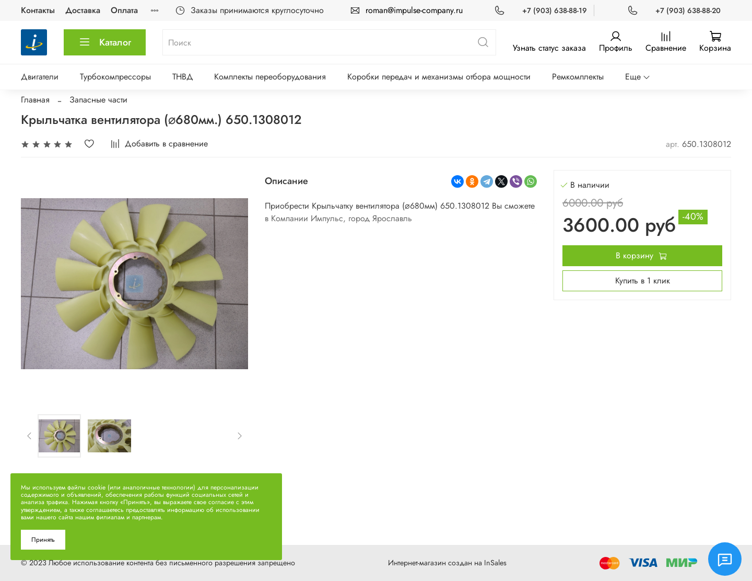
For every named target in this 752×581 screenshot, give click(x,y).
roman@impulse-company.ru (414, 10)
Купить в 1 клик (642, 281)
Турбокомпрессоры (115, 77)
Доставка (82, 10)
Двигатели (39, 77)
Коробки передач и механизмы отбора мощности (439, 77)
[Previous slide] (30, 435)
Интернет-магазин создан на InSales (447, 562)
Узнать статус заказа (549, 48)
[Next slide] (239, 435)
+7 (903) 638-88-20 (688, 10)
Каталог (104, 42)
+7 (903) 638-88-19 (554, 10)
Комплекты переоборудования (270, 77)
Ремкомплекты (578, 77)
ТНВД (182, 77)
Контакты (38, 10)
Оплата (124, 10)
